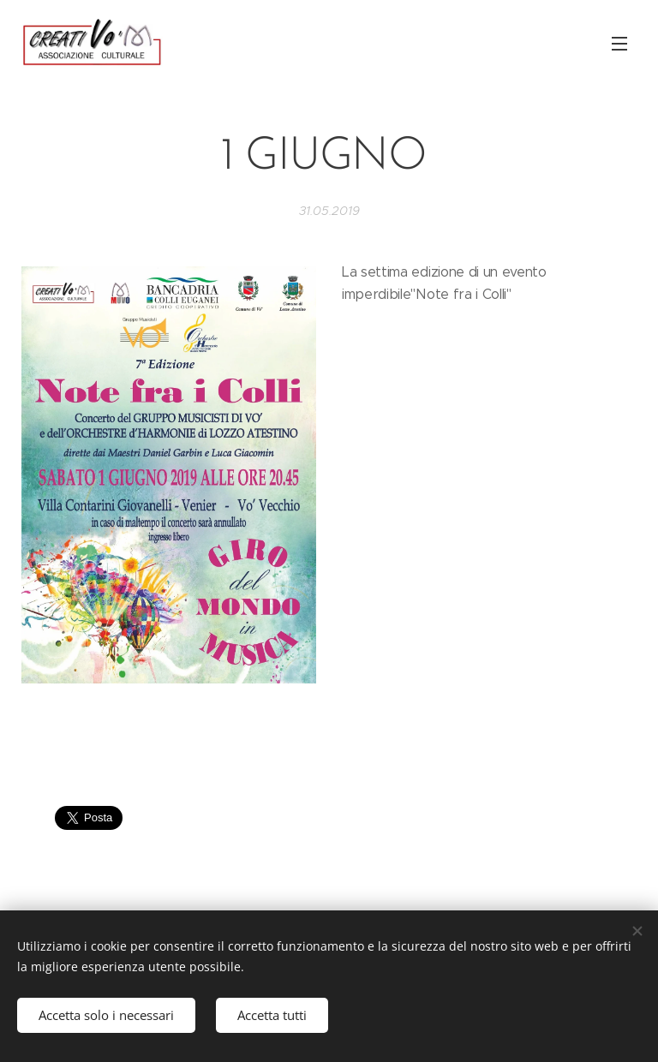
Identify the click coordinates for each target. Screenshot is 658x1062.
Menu (619, 44)
